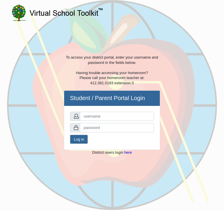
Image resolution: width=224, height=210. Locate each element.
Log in (79, 139)
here (128, 152)
